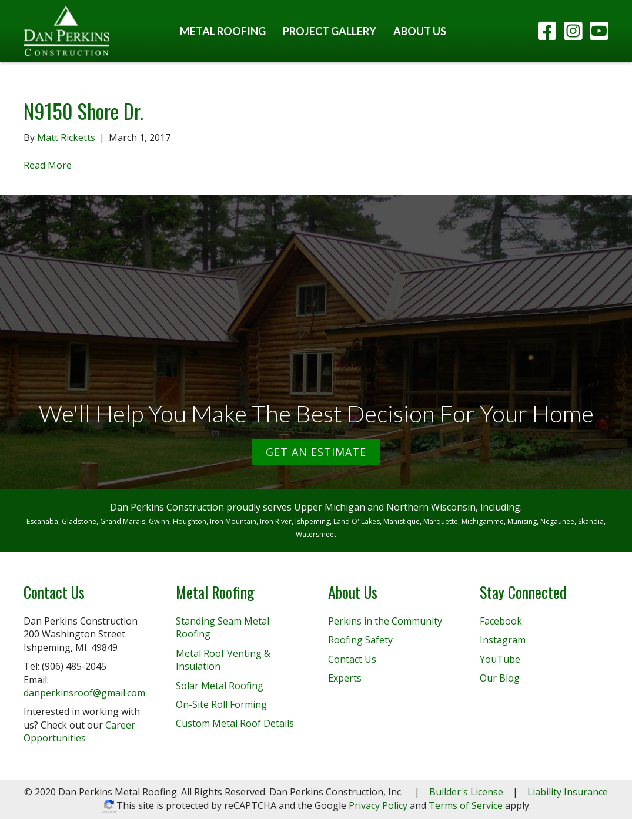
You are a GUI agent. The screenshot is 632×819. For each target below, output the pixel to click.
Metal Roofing (223, 31)
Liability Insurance (567, 792)
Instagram (503, 639)
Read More (48, 165)
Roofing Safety (360, 639)
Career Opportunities (79, 731)
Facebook (501, 621)
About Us (419, 31)
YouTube (500, 659)
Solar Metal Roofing (219, 685)
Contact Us (352, 659)
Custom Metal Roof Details (235, 723)
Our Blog (500, 678)
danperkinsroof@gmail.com (84, 692)
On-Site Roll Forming (221, 704)
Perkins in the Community (385, 621)
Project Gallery (329, 31)
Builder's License (466, 792)
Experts (345, 678)
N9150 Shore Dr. (83, 111)
